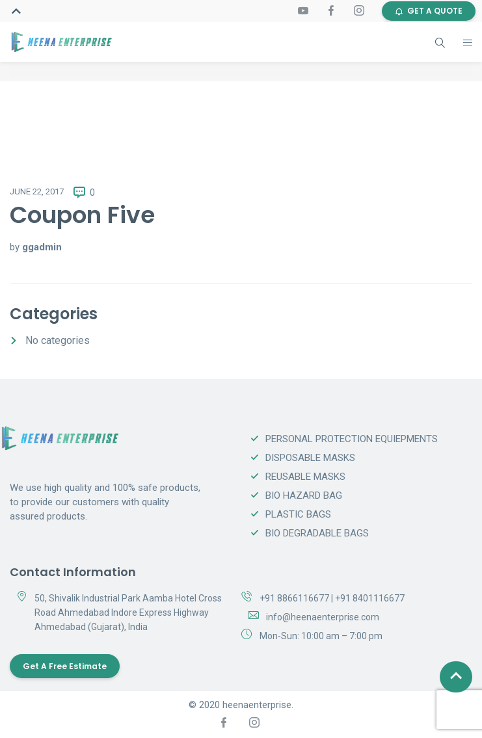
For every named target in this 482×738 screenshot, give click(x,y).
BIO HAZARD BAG (303, 495)
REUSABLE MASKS (305, 476)
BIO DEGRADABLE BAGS (317, 533)
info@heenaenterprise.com (322, 617)
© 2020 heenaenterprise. (241, 705)
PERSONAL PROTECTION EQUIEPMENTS (351, 439)
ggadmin (42, 247)
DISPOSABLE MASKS (310, 458)
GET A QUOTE (428, 10)
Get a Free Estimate (65, 666)
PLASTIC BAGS (298, 514)
